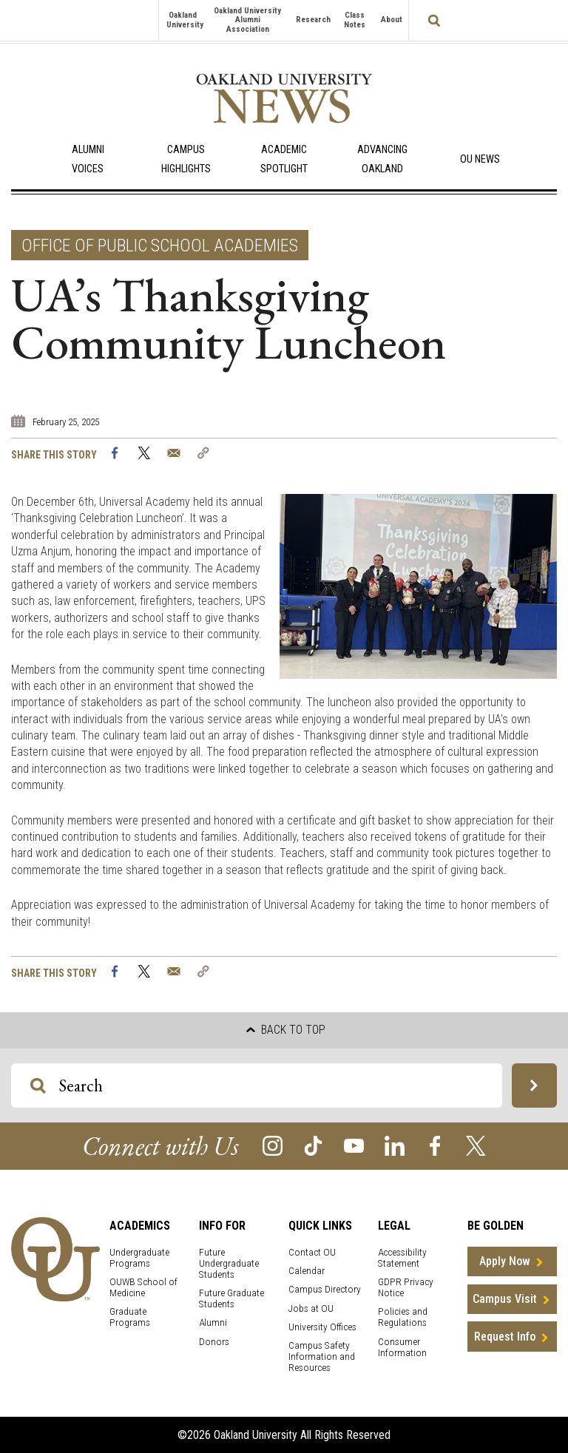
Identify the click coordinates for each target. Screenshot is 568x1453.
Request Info (504, 1337)
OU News (480, 159)
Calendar (306, 1270)
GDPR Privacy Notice (405, 1287)
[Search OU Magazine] (38, 1085)
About (391, 19)
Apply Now (504, 1261)
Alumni (213, 1322)
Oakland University (184, 20)
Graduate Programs (129, 1317)
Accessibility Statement (402, 1258)
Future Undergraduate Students (229, 1263)
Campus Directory (324, 1289)
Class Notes (354, 20)
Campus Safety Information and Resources (321, 1356)
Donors (214, 1341)
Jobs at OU (311, 1308)
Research (313, 19)
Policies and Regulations (402, 1317)
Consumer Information (402, 1347)
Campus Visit (505, 1299)
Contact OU (312, 1252)
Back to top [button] (285, 1030)
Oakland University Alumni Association (247, 20)
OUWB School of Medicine (143, 1287)
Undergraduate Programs (139, 1258)
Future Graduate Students (231, 1298)
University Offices (322, 1326)
